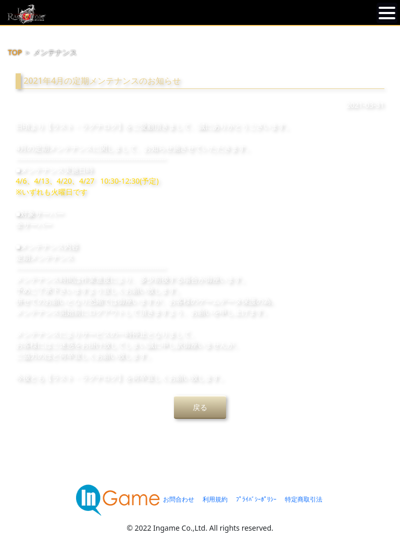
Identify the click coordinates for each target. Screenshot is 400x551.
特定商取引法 (303, 499)
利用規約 (215, 499)
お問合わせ (178, 499)
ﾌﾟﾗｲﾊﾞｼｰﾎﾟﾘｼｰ (256, 499)
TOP (15, 52)
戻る (200, 407)
